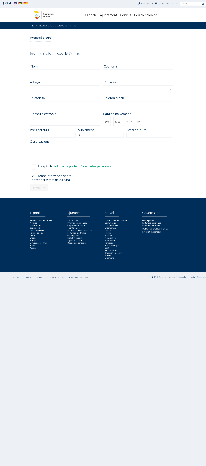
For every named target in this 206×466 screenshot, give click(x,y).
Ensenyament (110, 228)
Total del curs (136, 130)
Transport (34, 240)
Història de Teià (36, 233)
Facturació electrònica (76, 233)
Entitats (33, 238)
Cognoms (110, 66)
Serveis (125, 15)
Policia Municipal (112, 245)
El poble (91, 15)
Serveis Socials (111, 250)
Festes (33, 235)
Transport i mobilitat (113, 253)
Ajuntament (108, 15)
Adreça (35, 82)
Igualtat (108, 233)
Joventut (108, 235)
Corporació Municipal (76, 225)
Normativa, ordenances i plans (80, 230)
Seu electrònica (145, 15)
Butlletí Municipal (74, 238)
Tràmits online (73, 228)
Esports (108, 230)
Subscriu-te (201, 277)
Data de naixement (117, 114)
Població (109, 82)
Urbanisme (109, 258)
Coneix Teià (35, 228)
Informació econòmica (77, 223)
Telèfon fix (37, 98)
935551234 (147, 3)
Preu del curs (39, 130)
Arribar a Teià (35, 225)
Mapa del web (183, 277)
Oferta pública (73, 235)
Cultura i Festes (111, 225)
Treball (108, 255)
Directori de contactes (76, 243)
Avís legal (171, 277)
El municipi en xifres (38, 243)
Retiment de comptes (151, 232)
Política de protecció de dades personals (82, 166)
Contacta (162, 277)
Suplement (86, 130)
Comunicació (110, 223)
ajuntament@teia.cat (168, 3)
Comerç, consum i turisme (116, 220)
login (193, 277)
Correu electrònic (43, 114)
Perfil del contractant (151, 225)
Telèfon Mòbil (113, 98)
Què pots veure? (37, 230)
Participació (110, 243)
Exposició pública (74, 240)
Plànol (32, 245)
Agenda (33, 248)
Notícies (33, 223)
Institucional (72, 220)
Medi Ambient (111, 240)
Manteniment (110, 238)
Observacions (39, 141)
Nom (34, 66)
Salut (107, 248)
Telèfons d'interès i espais (41, 220)
